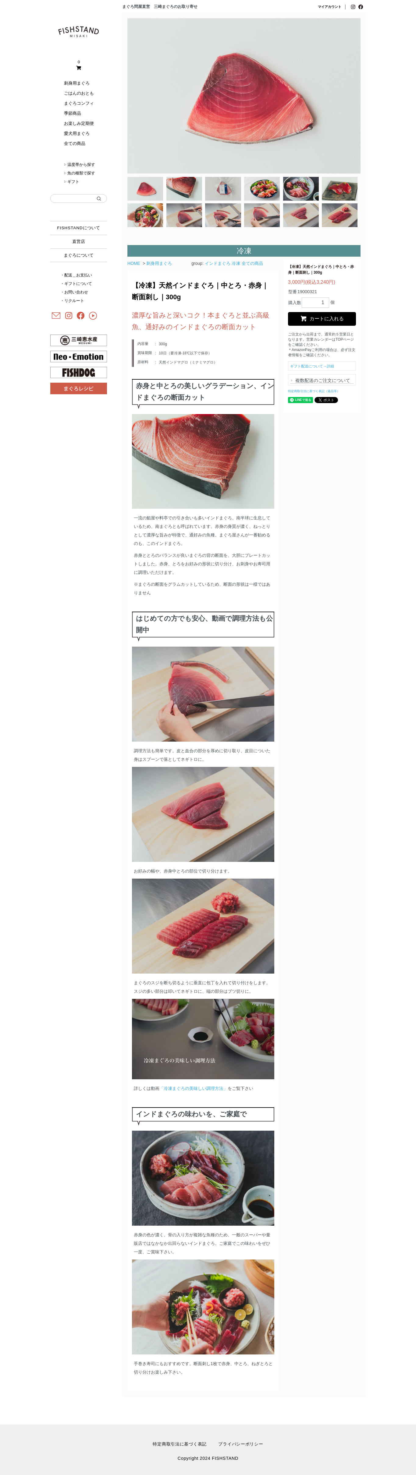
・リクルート (72, 300)
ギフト (71, 181)
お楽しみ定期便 (79, 123)
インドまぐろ (217, 263)
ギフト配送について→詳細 (312, 366)
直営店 (78, 241)
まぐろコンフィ (79, 103)
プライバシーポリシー (240, 1444)
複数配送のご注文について (322, 380)
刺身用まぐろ (77, 83)
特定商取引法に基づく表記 (180, 1444)
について (78, 228)
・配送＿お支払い (76, 275)
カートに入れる (322, 318)
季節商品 (72, 113)
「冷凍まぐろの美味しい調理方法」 (193, 1088)
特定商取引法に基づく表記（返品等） (314, 391)
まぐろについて (79, 255)
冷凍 (236, 263)
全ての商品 (74, 143)
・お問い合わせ (74, 292)
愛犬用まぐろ (77, 133)
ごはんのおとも (79, 93)
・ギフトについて (76, 283)
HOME (133, 263)
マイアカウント (329, 7)
